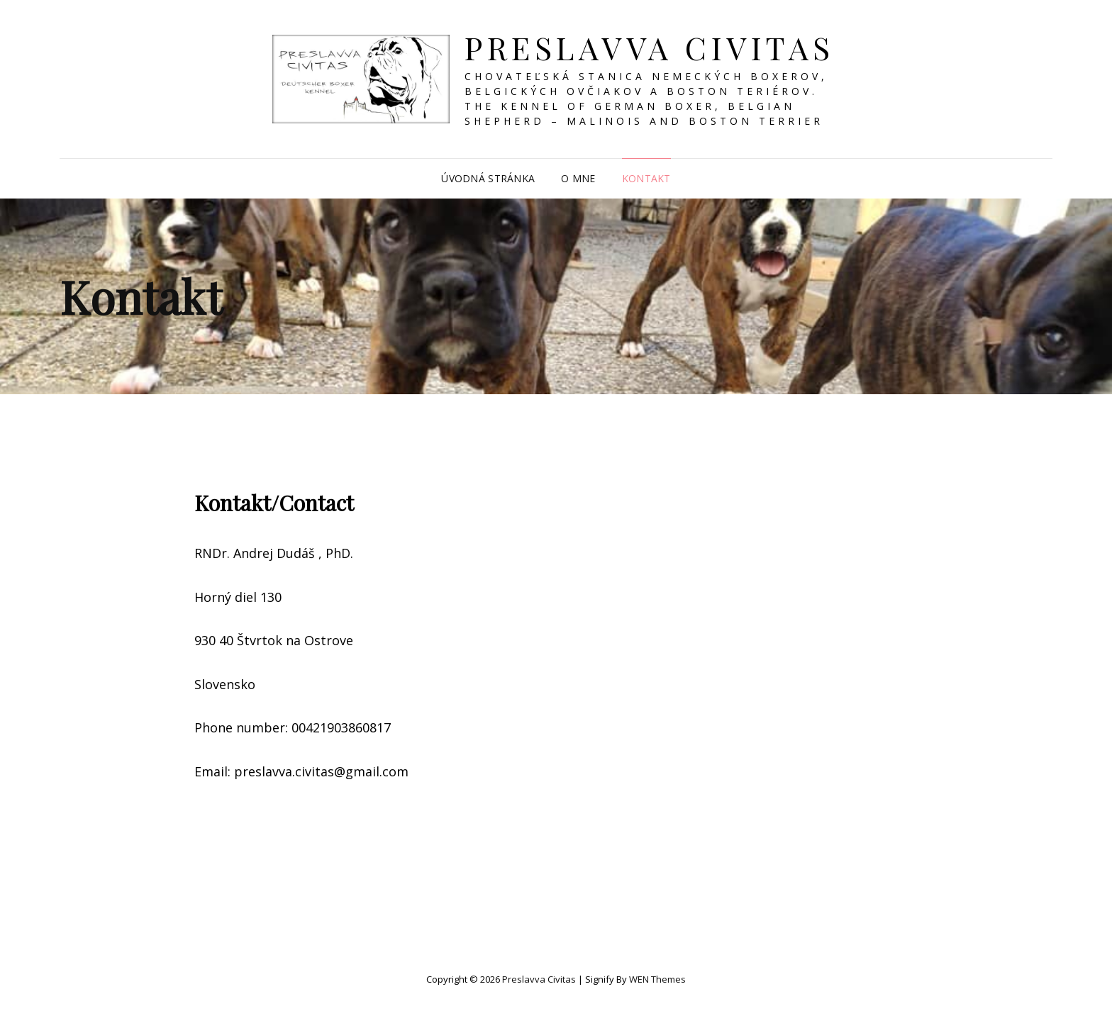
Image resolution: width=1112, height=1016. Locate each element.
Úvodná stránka (488, 178)
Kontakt (646, 178)
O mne (578, 178)
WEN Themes (657, 979)
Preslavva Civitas (650, 47)
